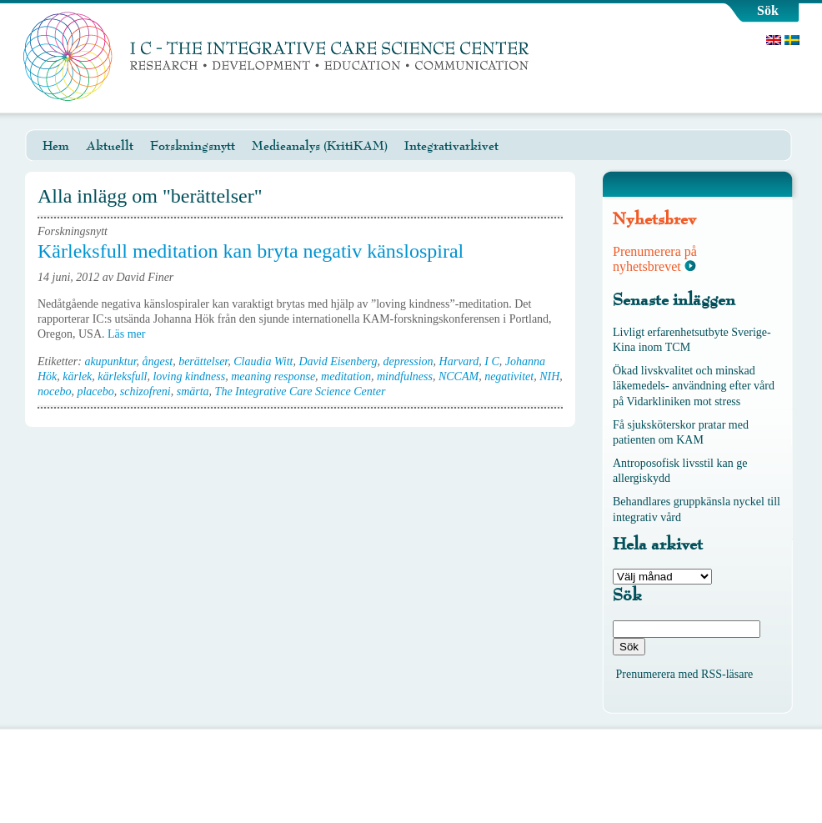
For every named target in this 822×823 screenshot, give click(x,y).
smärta (193, 391)
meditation (346, 376)
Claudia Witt (263, 361)
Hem (56, 146)
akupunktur (110, 361)
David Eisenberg (337, 361)
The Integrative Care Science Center (300, 391)
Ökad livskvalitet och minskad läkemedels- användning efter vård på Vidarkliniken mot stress (693, 385)
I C (491, 361)
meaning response (273, 376)
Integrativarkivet (451, 146)
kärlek (77, 376)
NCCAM (459, 376)
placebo (95, 391)
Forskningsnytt (192, 146)
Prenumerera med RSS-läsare (685, 674)
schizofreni (145, 391)
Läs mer (132, 334)
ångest (158, 361)
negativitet (509, 376)
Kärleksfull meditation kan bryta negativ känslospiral (251, 251)
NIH (549, 376)
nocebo (54, 391)
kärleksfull (122, 376)
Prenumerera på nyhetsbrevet (655, 258)
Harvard (459, 361)
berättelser (203, 361)
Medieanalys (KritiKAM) (320, 146)
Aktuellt (109, 146)
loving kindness (189, 376)
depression (408, 361)
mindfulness (405, 376)
